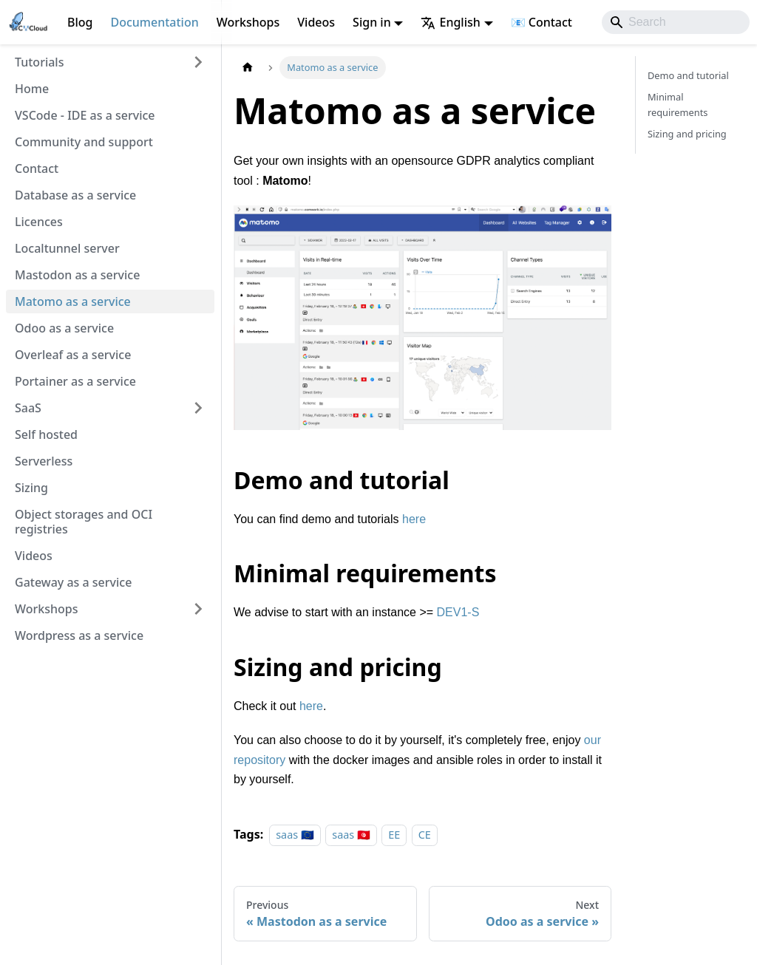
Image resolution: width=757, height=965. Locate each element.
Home (32, 89)
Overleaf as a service (73, 355)
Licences (39, 222)
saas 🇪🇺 (295, 835)
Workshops (248, 22)
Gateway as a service (73, 582)
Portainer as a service (75, 381)
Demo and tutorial (688, 75)
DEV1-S (458, 612)
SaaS (28, 408)
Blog (79, 22)
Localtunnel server (67, 248)
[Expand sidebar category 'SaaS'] (198, 408)
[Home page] (248, 67)
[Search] (676, 22)
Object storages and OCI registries (83, 521)
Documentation (154, 22)
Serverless (43, 461)
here (414, 519)
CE (424, 835)
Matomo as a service (73, 301)
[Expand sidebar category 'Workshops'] (198, 609)
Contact (36, 168)
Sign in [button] (372, 22)
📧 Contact (541, 22)
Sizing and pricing (687, 133)
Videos (316, 22)
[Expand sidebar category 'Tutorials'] (198, 62)
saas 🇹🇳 (351, 835)
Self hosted (46, 434)
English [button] (450, 22)
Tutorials (39, 62)
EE (394, 835)
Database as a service (75, 195)
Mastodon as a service (77, 275)
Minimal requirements (677, 104)
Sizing (31, 488)
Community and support (84, 142)
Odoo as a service (64, 328)
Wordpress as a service (79, 635)
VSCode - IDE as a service (85, 115)
